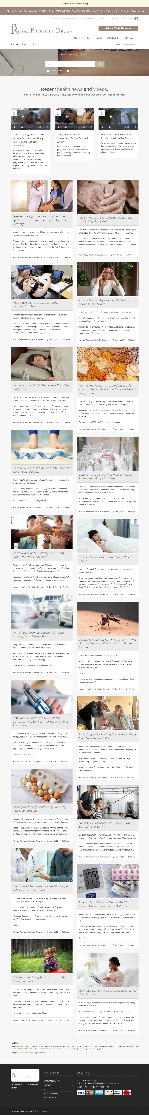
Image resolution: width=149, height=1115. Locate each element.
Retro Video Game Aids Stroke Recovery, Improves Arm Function (37, 304)
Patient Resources (107, 38)
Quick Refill (89, 19)
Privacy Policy (50, 1097)
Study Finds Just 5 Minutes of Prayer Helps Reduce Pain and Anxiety (72, 138)
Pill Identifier (76, 19)
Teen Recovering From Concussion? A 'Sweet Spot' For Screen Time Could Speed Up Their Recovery (40, 220)
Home (117, 45)
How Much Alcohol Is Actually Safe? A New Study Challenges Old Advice (38, 555)
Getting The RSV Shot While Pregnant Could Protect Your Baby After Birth (105, 476)
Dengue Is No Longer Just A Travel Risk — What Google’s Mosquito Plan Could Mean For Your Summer (107, 643)
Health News (54, 70)
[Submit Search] (100, 64)
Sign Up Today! (120, 19)
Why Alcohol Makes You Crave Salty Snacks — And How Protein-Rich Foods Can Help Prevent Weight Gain (107, 389)
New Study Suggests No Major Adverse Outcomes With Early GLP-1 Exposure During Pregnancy (40, 721)
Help (65, 19)
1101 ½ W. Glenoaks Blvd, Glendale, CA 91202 (25, 11)
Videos (72, 70)
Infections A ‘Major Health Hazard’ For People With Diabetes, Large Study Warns (40, 888)
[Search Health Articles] (70, 64)
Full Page (66, 257)
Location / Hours (104, 19)
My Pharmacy (81, 38)
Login (130, 19)
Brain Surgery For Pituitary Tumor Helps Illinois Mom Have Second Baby (107, 736)
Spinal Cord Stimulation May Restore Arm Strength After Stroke (104, 824)
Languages (56, 19)
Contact (129, 38)
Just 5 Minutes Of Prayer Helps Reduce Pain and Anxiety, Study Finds (105, 219)
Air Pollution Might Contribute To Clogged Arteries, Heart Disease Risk (38, 634)
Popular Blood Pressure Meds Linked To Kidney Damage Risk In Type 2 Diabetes (103, 904)
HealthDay (28, 1052)
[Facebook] (136, 19)
